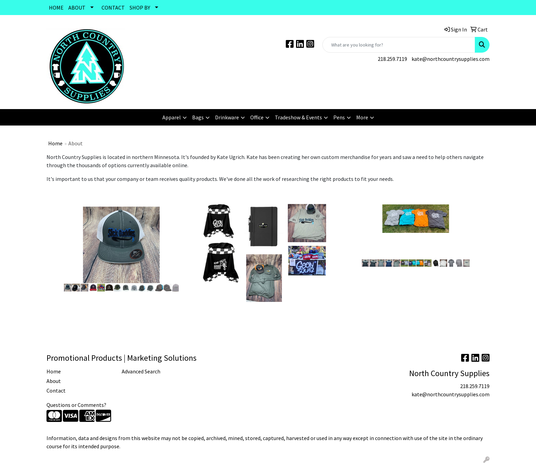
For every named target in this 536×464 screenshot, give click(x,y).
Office (257, 117)
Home (55, 143)
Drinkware (227, 117)
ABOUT (76, 7)
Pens (339, 117)
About (53, 380)
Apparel (171, 117)
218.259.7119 (392, 58)
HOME (56, 7)
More (362, 117)
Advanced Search (141, 371)
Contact (56, 390)
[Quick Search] (398, 45)
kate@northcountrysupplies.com (451, 58)
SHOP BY (140, 7)
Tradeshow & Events (298, 117)
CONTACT (113, 7)
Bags (198, 117)
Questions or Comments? (76, 404)
